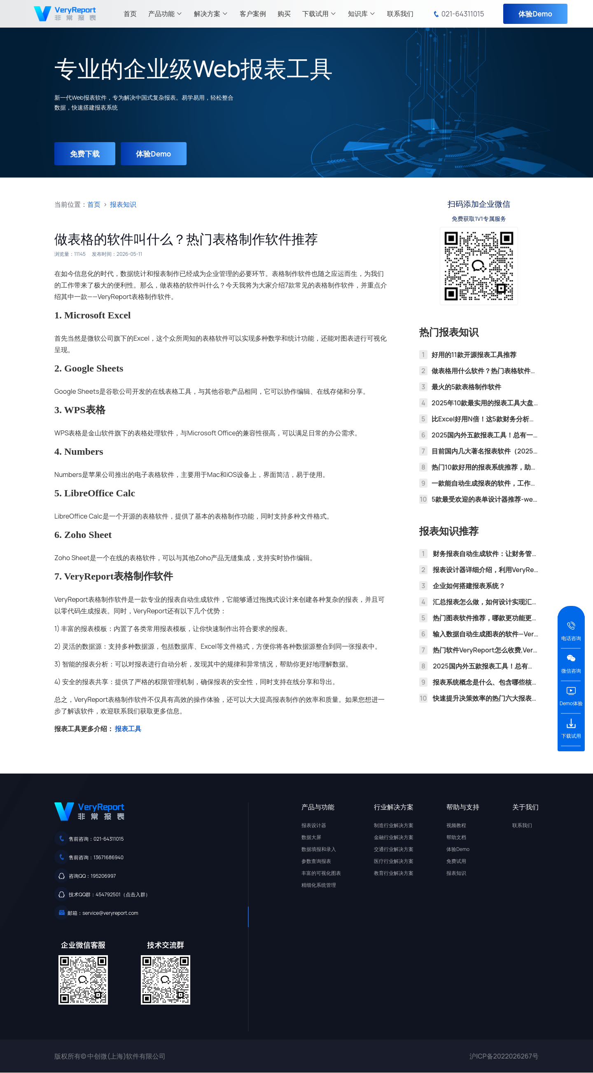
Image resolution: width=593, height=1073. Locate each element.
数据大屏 (311, 837)
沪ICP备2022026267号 (504, 1056)
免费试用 (456, 861)
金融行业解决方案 (393, 837)
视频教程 (456, 825)
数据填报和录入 (318, 849)
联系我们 (400, 13)
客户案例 (253, 13)
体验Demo (535, 14)
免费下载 (85, 154)
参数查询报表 (316, 861)
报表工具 (128, 728)
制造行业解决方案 (393, 825)
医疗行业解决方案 (393, 861)
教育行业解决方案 (393, 873)
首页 (130, 13)
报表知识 (123, 204)
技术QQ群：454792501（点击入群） (109, 894)
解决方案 (211, 13)
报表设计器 (313, 825)
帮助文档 (456, 837)
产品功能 (165, 13)
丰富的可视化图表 (321, 873)
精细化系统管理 (318, 884)
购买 (284, 13)
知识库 (362, 13)
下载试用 (319, 13)
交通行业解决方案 (393, 849)
